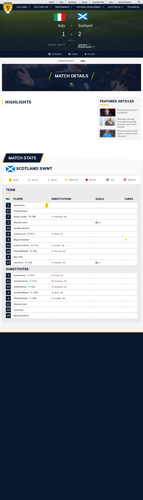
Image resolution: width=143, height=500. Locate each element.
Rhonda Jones (84, 46)
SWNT (83, 61)
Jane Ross (82, 44)
